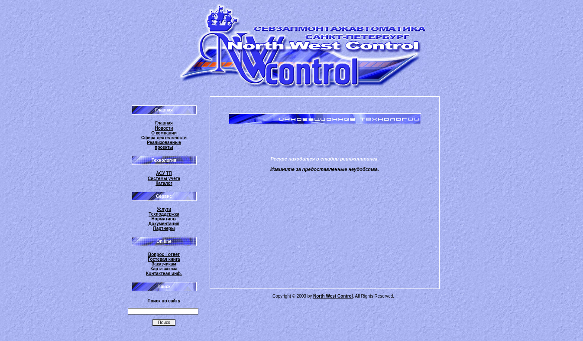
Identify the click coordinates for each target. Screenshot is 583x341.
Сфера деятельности (164, 137)
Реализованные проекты (164, 145)
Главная (164, 123)
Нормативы (164, 218)
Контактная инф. (164, 273)
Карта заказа (164, 268)
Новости (164, 128)
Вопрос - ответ (164, 254)
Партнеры (164, 228)
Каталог (163, 183)
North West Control (333, 296)
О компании (164, 133)
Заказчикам (164, 264)
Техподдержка (164, 214)
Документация (164, 223)
